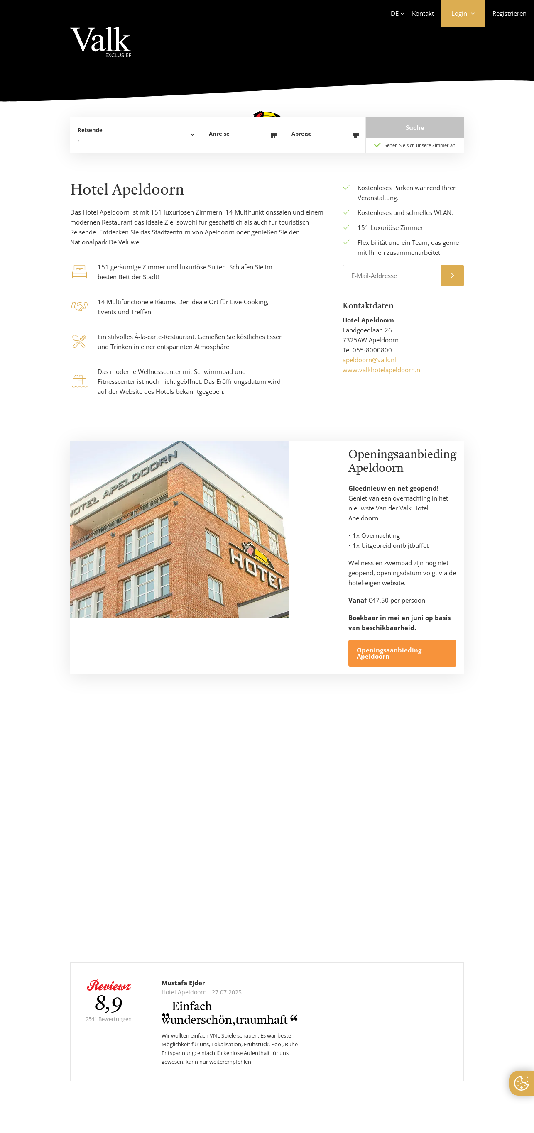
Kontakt (423, 13)
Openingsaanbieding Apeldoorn (389, 653)
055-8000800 (372, 350)
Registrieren (509, 13)
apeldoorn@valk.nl (369, 360)
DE (395, 13)
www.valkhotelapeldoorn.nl (382, 370)
